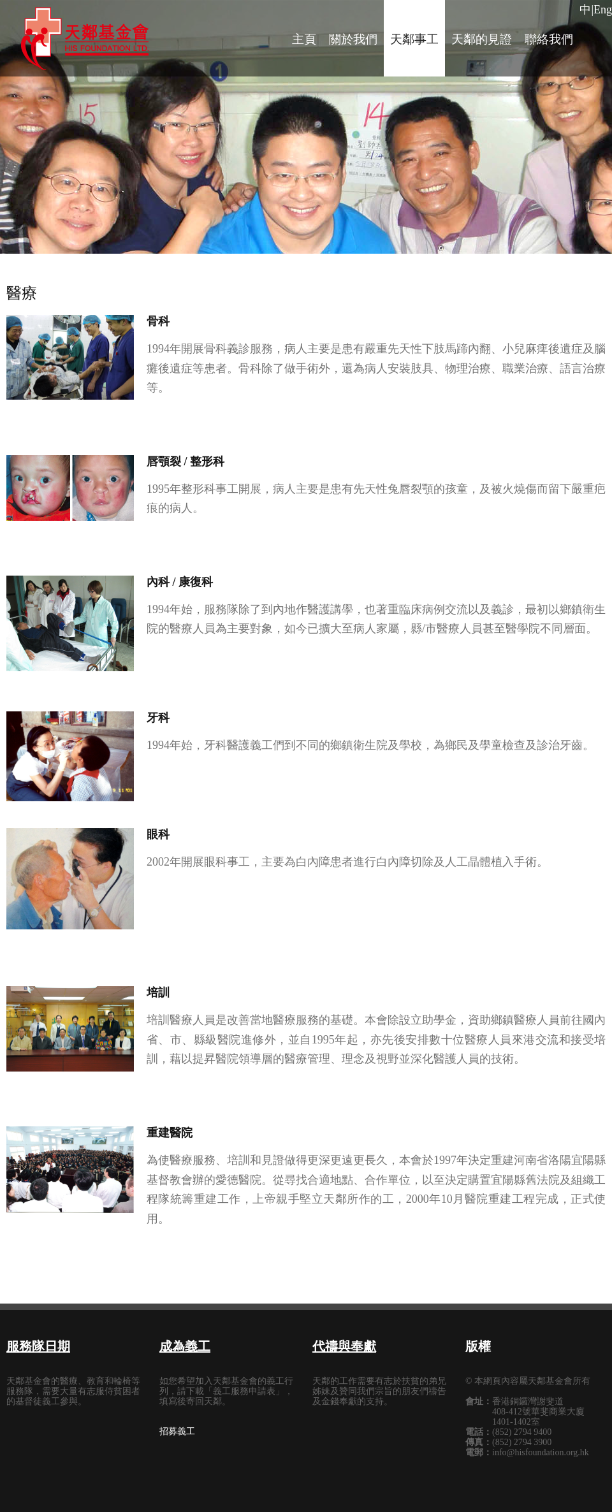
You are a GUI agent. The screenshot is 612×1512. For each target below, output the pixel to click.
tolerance (84, 41)
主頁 (304, 39)
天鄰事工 (414, 39)
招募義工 (177, 1431)
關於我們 (353, 39)
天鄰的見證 (481, 39)
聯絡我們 (549, 39)
